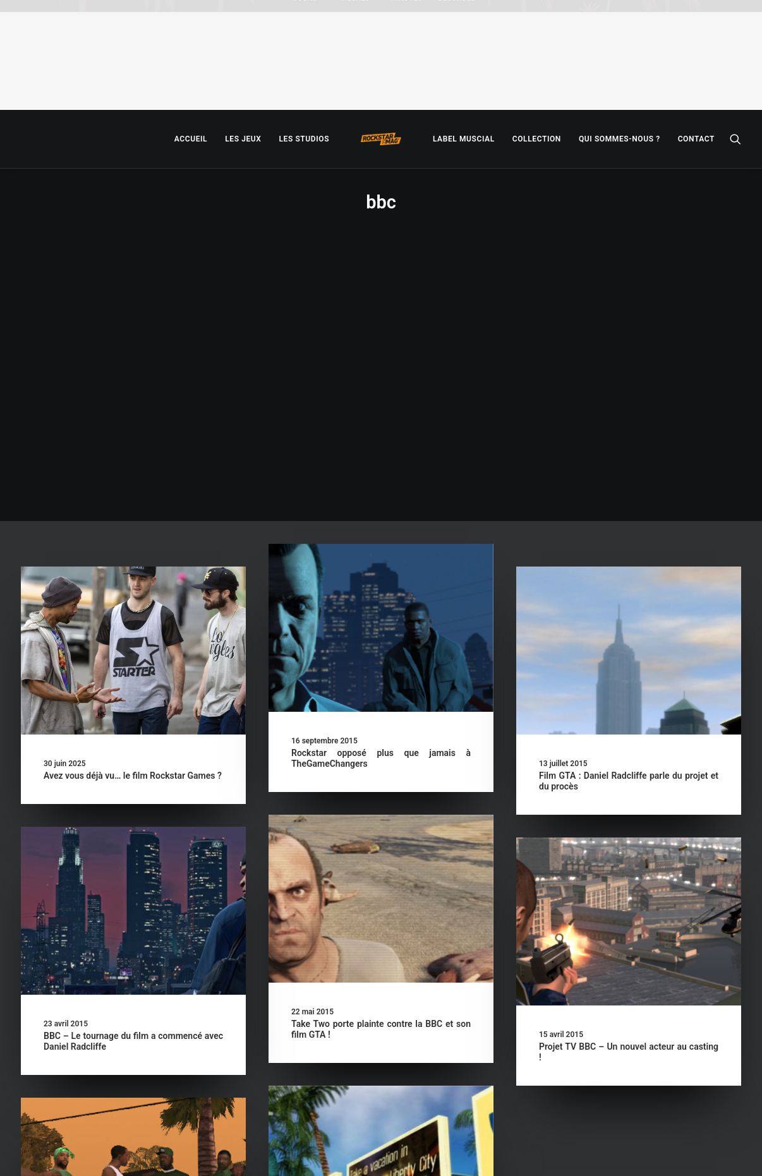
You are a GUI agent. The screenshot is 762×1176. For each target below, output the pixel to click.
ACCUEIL (190, 139)
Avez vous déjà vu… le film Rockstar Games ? (133, 524)
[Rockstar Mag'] (381, 139)
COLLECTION (536, 139)
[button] (735, 139)
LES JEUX (243, 139)
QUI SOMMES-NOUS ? (619, 139)
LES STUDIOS (304, 139)
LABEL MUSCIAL (464, 139)
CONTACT (696, 139)
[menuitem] (191, 139)
